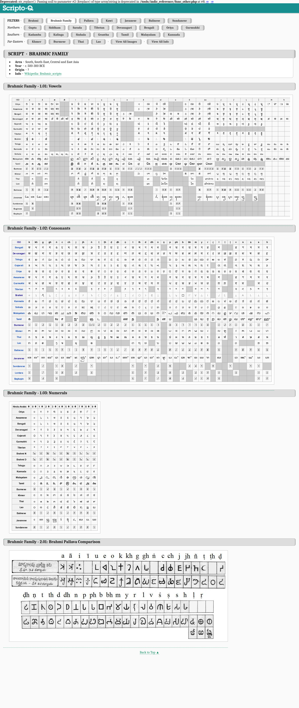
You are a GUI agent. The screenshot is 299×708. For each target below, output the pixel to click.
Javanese (131, 20)
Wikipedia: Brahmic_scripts (43, 74)
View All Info (160, 41)
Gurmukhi (193, 27)
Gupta (32, 27)
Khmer (36, 41)
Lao (98, 41)
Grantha (103, 34)
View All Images (126, 41)
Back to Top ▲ (149, 652)
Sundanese (179, 20)
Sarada (77, 27)
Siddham (55, 27)
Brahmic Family (61, 20)
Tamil (125, 34)
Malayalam (148, 34)
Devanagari (124, 27)
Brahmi (33, 20)
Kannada (174, 34)
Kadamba (34, 34)
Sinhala (81, 34)
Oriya (170, 27)
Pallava (89, 20)
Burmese (60, 41)
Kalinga (58, 34)
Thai (81, 41)
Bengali (149, 27)
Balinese (154, 20)
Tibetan (99, 27)
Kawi (109, 20)
